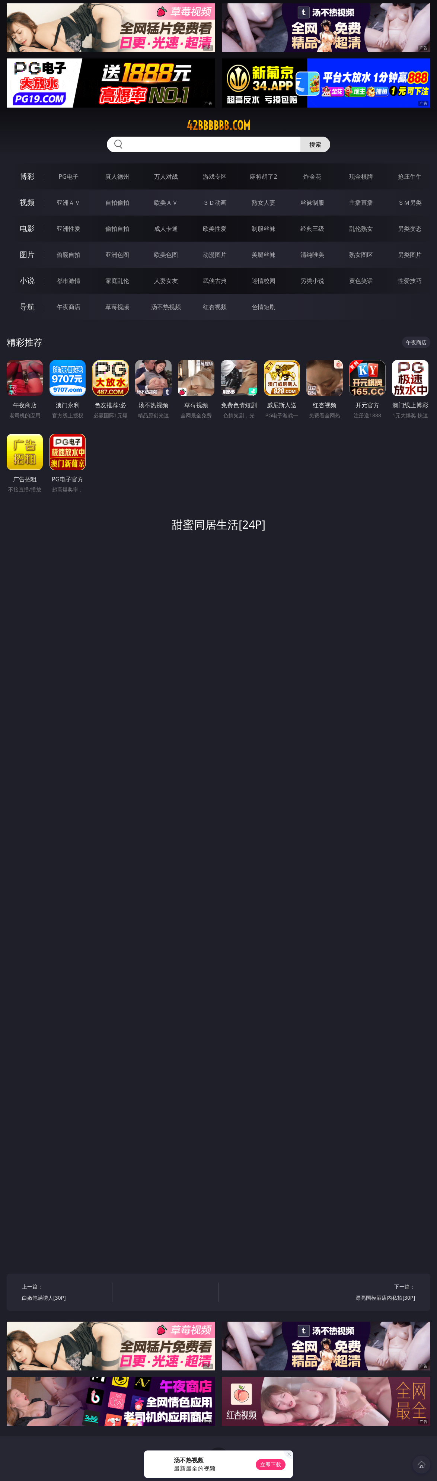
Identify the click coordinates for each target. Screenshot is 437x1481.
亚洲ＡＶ (68, 202)
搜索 (315, 144)
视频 (27, 202)
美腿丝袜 (263, 255)
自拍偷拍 (117, 202)
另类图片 (410, 255)
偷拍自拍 (117, 228)
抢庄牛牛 (410, 176)
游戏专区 (215, 176)
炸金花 (312, 176)
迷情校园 (263, 281)
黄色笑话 (361, 281)
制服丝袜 (263, 228)
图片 (27, 254)
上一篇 (65, 1293)
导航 (27, 307)
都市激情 (68, 281)
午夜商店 (68, 307)
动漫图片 (215, 255)
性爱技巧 (410, 281)
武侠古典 (215, 281)
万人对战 (166, 176)
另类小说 (312, 281)
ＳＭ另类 (410, 202)
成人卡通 (166, 228)
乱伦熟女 (361, 228)
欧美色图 (166, 255)
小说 (27, 281)
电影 (27, 228)
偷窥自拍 (68, 255)
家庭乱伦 (117, 281)
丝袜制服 (312, 202)
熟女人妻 (263, 202)
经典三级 (312, 228)
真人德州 (117, 176)
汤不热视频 (166, 307)
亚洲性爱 (68, 228)
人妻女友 (166, 281)
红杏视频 (215, 307)
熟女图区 (361, 255)
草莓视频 (117, 307)
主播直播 (361, 202)
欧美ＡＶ (166, 202)
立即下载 (270, 1464)
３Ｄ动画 (215, 202)
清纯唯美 (312, 255)
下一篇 (372, 1293)
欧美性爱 (215, 228)
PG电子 (69, 176)
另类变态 (410, 228)
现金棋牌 (361, 176)
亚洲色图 (117, 255)
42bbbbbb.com (218, 125)
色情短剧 (263, 307)
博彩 (27, 176)
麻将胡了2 (263, 176)
